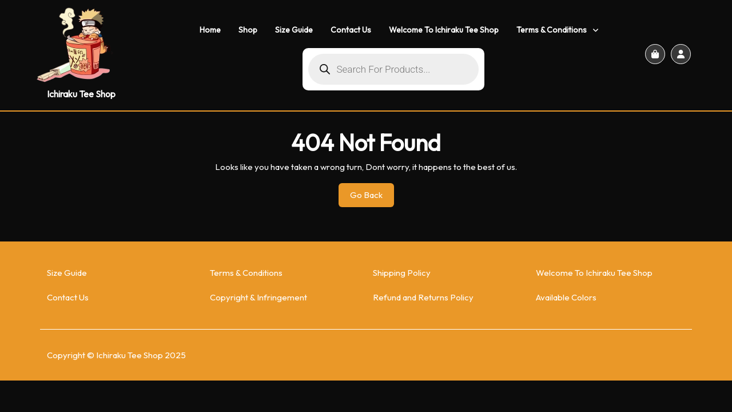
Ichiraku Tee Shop (81, 94)
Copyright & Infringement (258, 297)
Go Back (372, 198)
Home (210, 30)
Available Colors (566, 297)
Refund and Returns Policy (423, 297)
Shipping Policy (402, 272)
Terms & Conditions (551, 30)
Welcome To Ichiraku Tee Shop (444, 30)
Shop (247, 30)
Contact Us (351, 30)
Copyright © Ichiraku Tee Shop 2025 (116, 355)
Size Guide (294, 30)
